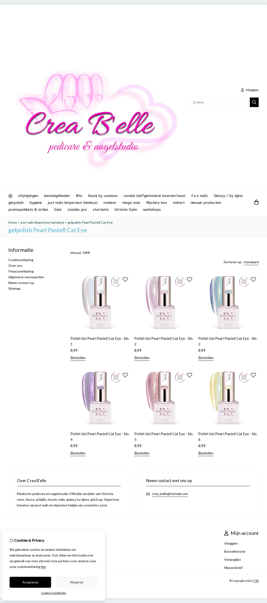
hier (43, 567)
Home (12, 222)
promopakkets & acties (28, 209)
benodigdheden (57, 196)
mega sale (131, 203)
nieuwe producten (206, 203)
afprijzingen (28, 196)
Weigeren (76, 582)
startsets (101, 209)
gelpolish (16, 203)
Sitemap (14, 288)
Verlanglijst (232, 559)
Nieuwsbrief (233, 568)
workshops (152, 209)
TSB (256, 580)
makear (110, 203)
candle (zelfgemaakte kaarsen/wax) (154, 196)
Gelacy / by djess (228, 196)
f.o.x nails (199, 196)
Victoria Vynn (126, 209)
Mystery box (156, 203)
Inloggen (231, 543)
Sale (58, 209)
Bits (79, 196)
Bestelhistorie (235, 551)
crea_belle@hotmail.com (170, 494)
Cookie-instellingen (53, 593)
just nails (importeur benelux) (73, 203)
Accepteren (30, 582)
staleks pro (77, 209)
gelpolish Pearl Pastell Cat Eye (90, 222)
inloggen (250, 90)
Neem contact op (21, 283)
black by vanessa (103, 196)
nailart (179, 203)
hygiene (36, 203)
